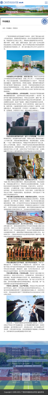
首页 (4, 28)
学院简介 (15, 28)
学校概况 (9, 28)
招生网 (21, 2)
